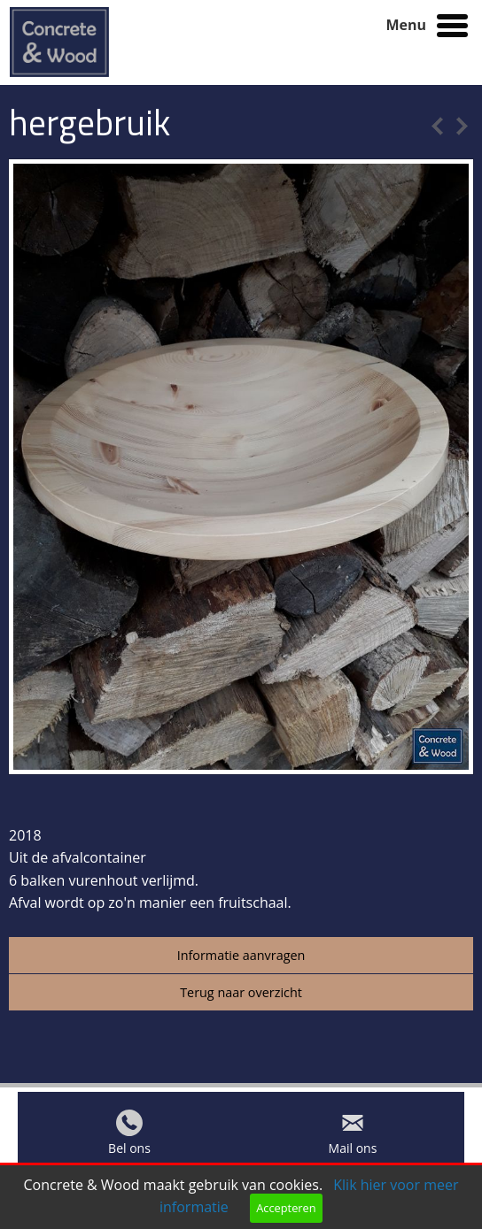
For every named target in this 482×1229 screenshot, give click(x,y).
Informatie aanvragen (241, 955)
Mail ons (353, 1152)
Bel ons (129, 1152)
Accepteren (285, 1208)
